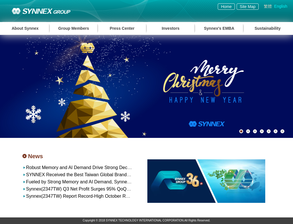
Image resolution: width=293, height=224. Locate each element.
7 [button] (282, 131)
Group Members (73, 28)
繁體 (268, 6)
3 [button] (255, 131)
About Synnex (25, 28)
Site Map (248, 6)
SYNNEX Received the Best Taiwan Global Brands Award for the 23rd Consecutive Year (115, 174)
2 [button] (248, 131)
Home (226, 6)
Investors (170, 28)
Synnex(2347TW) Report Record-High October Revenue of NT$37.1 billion (102, 196)
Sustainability (268, 28)
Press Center (122, 28)
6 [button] (275, 131)
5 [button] (268, 131)
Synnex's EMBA (219, 28)
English (280, 6)
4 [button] (262, 131)
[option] (146, 86)
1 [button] (241, 131)
